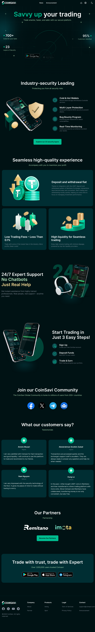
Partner (29, 620)
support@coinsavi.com (87, 616)
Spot (46, 620)
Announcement (51, 3)
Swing (47, 616)
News (41, 3)
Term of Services (67, 616)
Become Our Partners (47, 548)
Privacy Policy (66, 620)
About (29, 616)
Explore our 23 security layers (47, 144)
